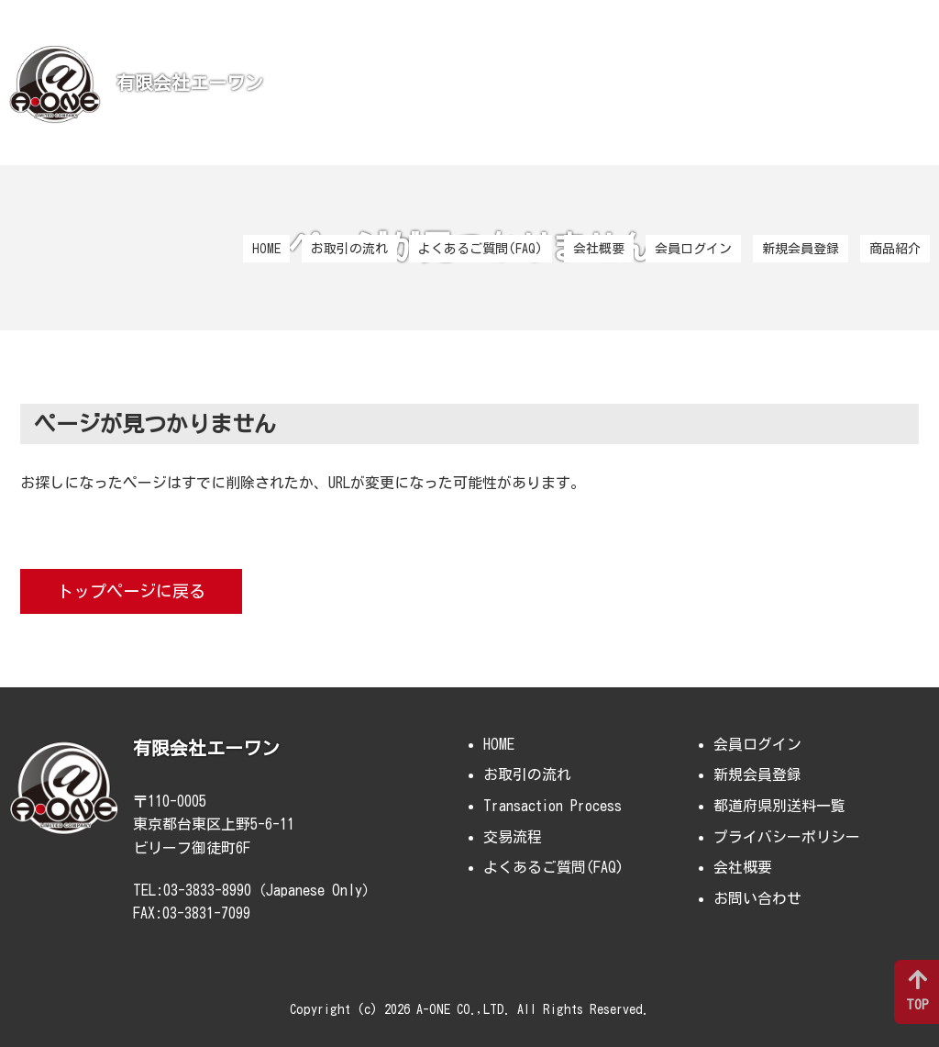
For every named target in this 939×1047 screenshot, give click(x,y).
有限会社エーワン (189, 82)
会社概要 (598, 248)
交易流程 (512, 837)
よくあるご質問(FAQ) (480, 248)
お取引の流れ (349, 248)
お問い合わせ (757, 898)
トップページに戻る (131, 591)
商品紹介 (895, 248)
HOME (266, 248)
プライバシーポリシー (786, 837)
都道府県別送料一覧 (779, 805)
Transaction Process (552, 805)
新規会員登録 (800, 248)
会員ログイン (693, 248)
